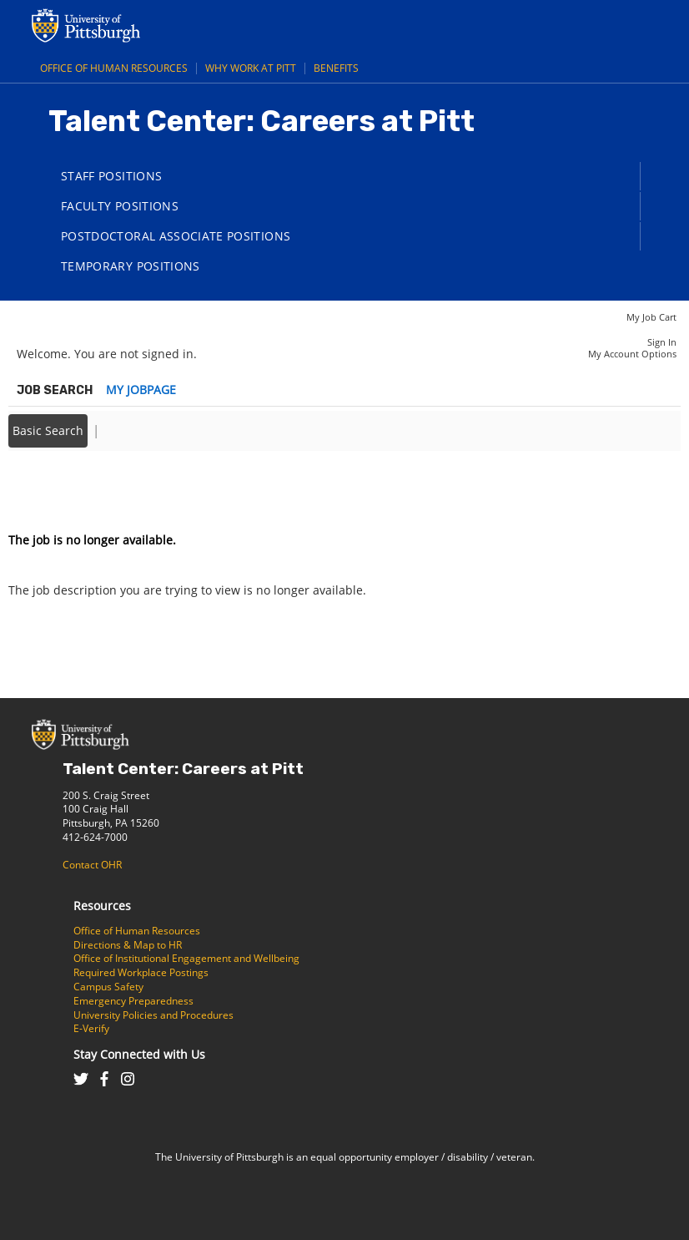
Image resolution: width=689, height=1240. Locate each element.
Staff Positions (111, 176)
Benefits (336, 68)
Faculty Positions (120, 206)
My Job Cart (651, 317)
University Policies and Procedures (153, 1015)
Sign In (661, 342)
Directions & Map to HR (127, 945)
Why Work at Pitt (250, 68)
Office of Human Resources (114, 68)
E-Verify (91, 1028)
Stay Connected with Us (139, 1054)
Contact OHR (92, 865)
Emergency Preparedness (133, 1001)
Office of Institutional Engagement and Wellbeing (186, 958)
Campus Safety (108, 986)
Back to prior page (61, 490)
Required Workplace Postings (141, 972)
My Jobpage (141, 389)
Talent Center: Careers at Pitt (183, 768)
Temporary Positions (130, 266)
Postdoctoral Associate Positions (175, 236)
